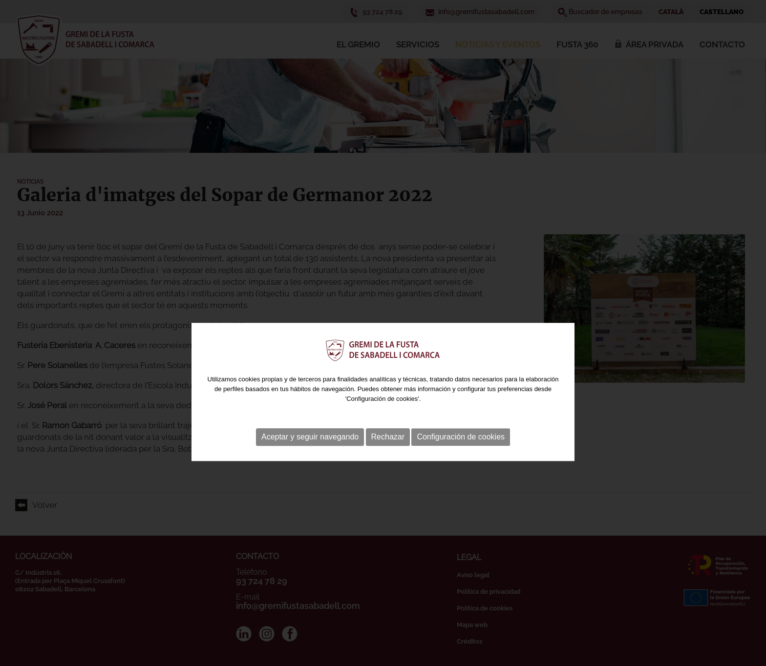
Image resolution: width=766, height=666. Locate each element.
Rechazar (387, 452)
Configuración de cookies (461, 452)
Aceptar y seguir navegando (310, 452)
